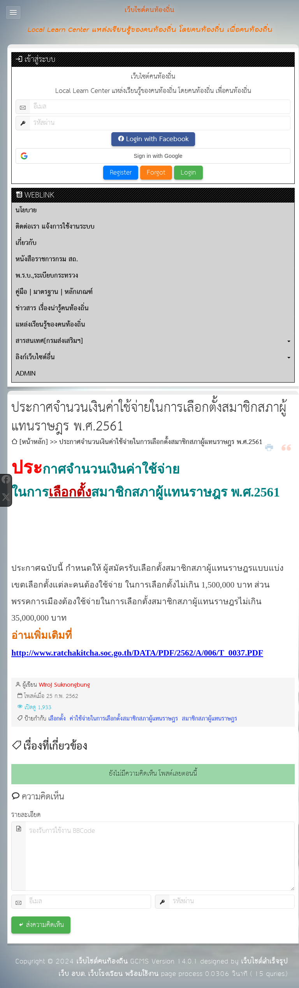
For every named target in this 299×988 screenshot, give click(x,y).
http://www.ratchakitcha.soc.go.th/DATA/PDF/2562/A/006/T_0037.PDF (137, 653)
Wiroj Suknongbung (64, 685)
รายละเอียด (26, 815)
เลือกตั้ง (57, 718)
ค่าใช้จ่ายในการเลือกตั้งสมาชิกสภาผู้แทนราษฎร (123, 718)
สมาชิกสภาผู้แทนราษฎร (208, 718)
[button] (153, 156)
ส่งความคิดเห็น (45, 925)
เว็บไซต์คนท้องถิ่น (102, 961)
